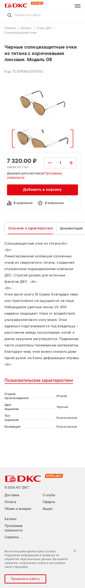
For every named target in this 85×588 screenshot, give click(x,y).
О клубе (49, 495)
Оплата (10, 502)
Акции (47, 509)
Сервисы (12, 537)
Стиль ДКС (45, 28)
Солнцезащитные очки (20, 32)
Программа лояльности (14, 528)
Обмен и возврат (18, 509)
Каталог (26, 28)
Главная (10, 28)
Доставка (12, 495)
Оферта (49, 502)
